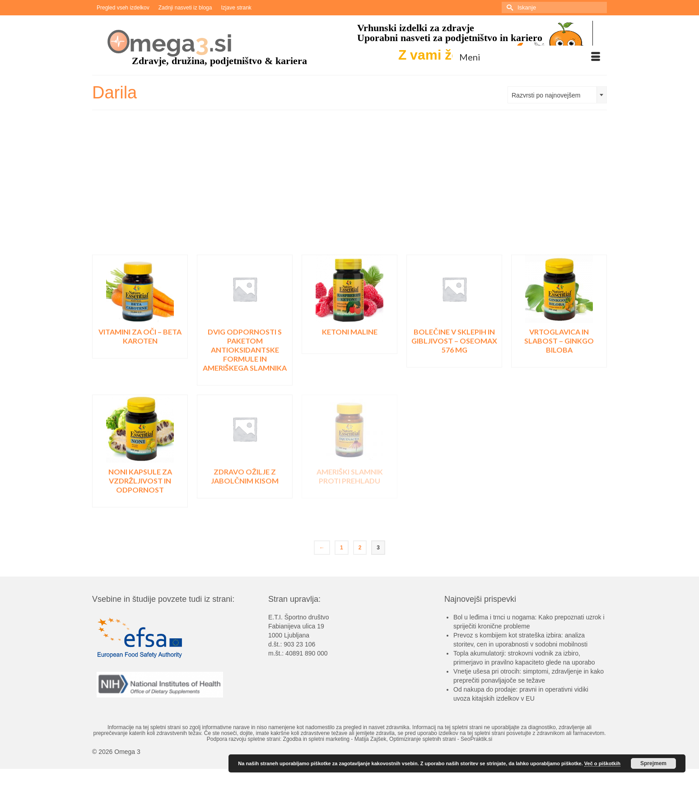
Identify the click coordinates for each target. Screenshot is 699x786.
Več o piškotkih (602, 763)
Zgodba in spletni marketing (316, 739)
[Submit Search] (508, 7)
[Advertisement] (349, 187)
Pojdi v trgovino (140, 351)
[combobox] (557, 94)
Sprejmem (653, 763)
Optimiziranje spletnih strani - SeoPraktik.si (440, 739)
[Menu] (529, 57)
